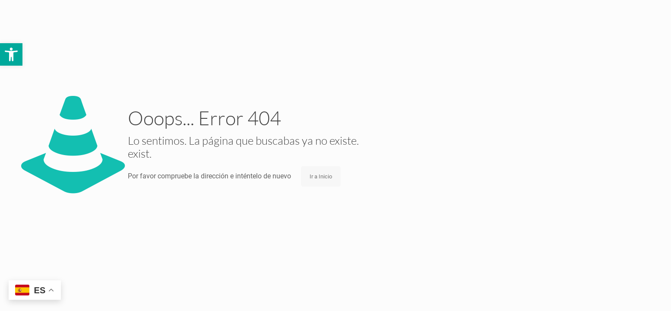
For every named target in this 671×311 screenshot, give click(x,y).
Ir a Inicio (321, 176)
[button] (11, 54)
